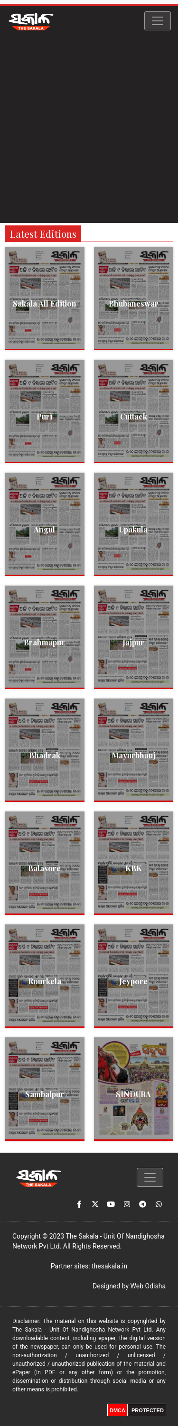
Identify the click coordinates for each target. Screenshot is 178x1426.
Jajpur (133, 642)
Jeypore (133, 981)
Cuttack (133, 416)
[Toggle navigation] (157, 20)
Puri (44, 416)
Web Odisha (148, 1286)
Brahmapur (44, 642)
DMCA (117, 1410)
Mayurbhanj (134, 755)
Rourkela (44, 981)
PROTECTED (147, 1410)
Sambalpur (44, 1094)
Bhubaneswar (134, 303)
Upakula (133, 529)
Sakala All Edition (44, 303)
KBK (133, 868)
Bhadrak (44, 755)
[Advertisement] (89, 129)
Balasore (44, 868)
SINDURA (133, 1094)
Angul (44, 529)
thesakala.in (109, 1266)
